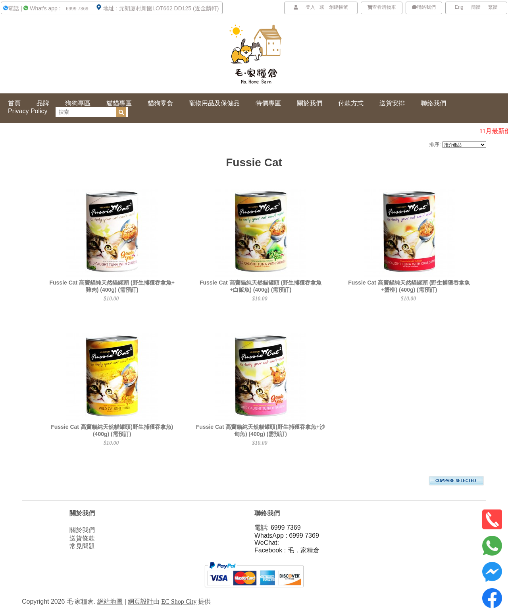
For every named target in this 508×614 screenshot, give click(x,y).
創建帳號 (338, 7)
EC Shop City (178, 601)
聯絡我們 (424, 7)
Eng (459, 7)
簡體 (476, 7)
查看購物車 (381, 7)
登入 (310, 7)
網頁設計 (140, 601)
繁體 (493, 7)
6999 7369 (77, 9)
